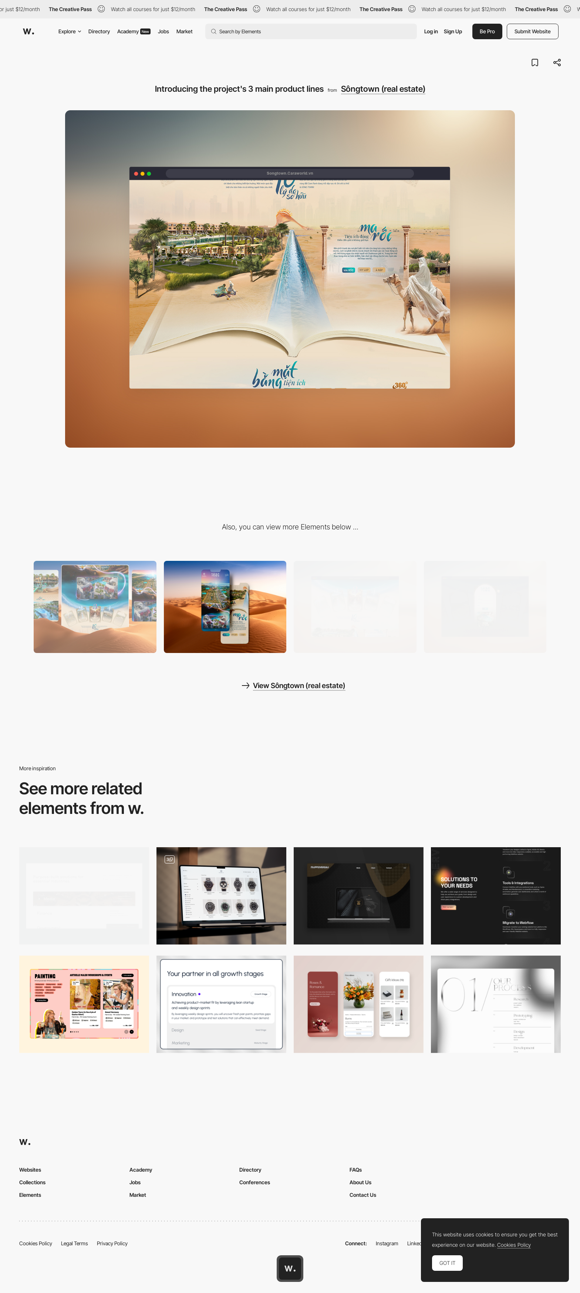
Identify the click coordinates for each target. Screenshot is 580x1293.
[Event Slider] (84, 1004)
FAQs (356, 1169)
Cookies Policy (35, 1243)
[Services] (496, 896)
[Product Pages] (221, 896)
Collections (32, 1182)
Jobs (163, 31)
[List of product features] (355, 607)
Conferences (254, 1182)
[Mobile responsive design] (359, 1004)
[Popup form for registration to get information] (485, 607)
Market (184, 31)
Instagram (387, 1243)
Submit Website (533, 31)
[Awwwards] (28, 31)
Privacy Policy (112, 1243)
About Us (360, 1182)
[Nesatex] (359, 896)
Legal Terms (74, 1243)
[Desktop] (95, 607)
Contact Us (363, 1195)
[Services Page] (496, 1004)
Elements (30, 1195)
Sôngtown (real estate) (383, 89)
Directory (99, 31)
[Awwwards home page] (290, 1268)
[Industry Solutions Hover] (84, 896)
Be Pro (487, 31)
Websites (30, 1169)
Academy (134, 31)
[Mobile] (225, 607)
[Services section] (221, 1004)
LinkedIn (416, 1243)
